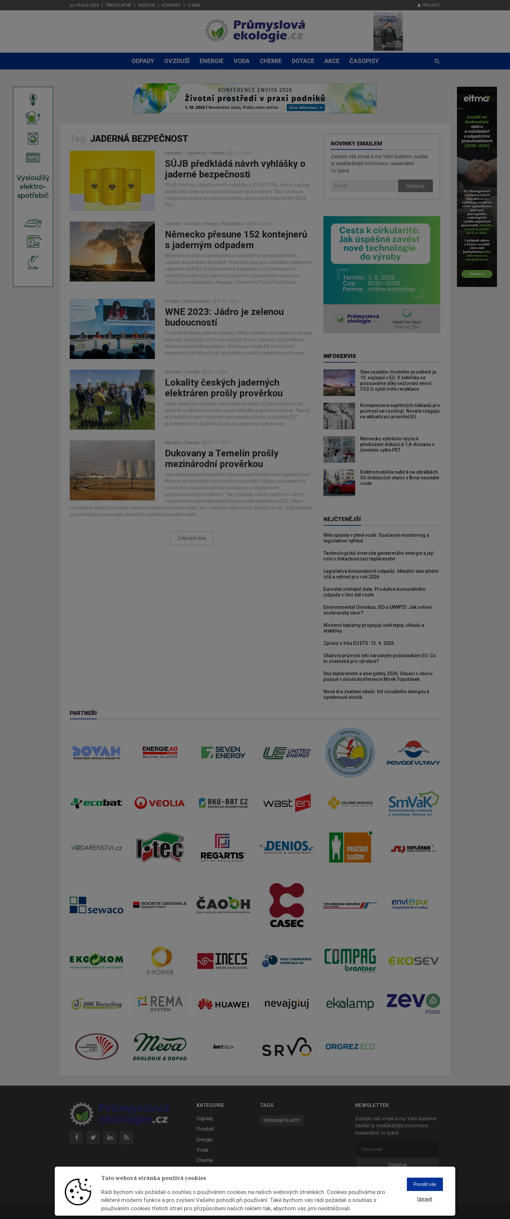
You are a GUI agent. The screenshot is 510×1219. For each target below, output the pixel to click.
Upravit (424, 1199)
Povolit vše (425, 1184)
